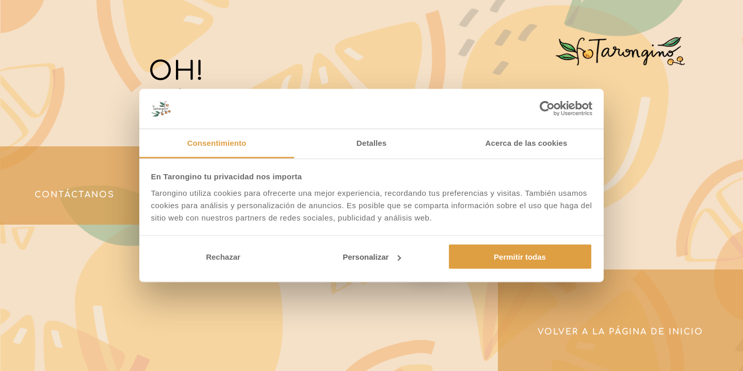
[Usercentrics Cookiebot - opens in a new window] (547, 108)
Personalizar (372, 256)
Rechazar (223, 256)
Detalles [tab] (371, 142)
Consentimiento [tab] (217, 142)
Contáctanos (75, 194)
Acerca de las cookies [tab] (527, 142)
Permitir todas (520, 256)
